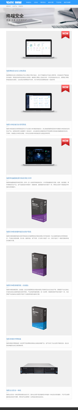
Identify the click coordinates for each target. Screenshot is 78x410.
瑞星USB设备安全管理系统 (16, 124)
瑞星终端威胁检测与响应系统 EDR (19, 178)
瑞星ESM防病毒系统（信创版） (18, 285)
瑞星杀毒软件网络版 (13, 339)
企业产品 (14, 6)
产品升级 (58, 2)
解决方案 (50, 2)
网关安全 (43, 2)
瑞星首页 (8, 6)
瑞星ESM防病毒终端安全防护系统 (18, 232)
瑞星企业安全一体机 (13, 390)
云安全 (36, 2)
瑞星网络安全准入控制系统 (16, 71)
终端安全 (28, 2)
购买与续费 (67, 2)
